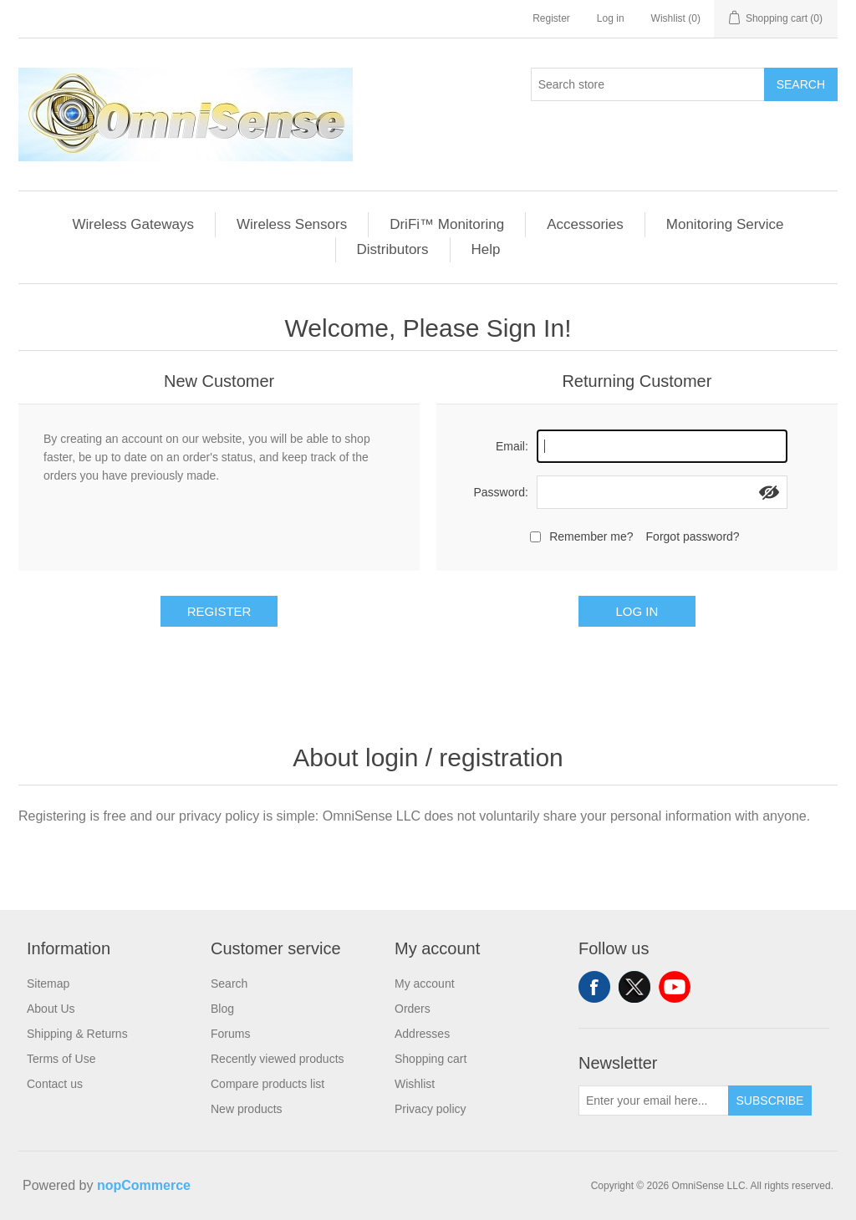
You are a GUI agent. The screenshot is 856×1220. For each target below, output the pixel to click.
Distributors (393, 249)
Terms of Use (61, 1058)
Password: (500, 492)
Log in (610, 18)
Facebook (594, 987)
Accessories (585, 224)
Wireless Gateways (132, 224)
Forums (230, 1033)
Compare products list (267, 1083)
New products (247, 1109)
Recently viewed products (277, 1058)
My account (425, 983)
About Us (51, 1008)
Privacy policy (430, 1109)
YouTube (674, 987)
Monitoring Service (725, 224)
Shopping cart (430, 1058)
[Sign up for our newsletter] (653, 1100)
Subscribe (770, 1100)
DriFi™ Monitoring (447, 224)
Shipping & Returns (77, 1033)
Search (801, 84)
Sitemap (48, 983)
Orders (413, 1008)
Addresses (422, 1033)
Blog (222, 1008)
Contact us (55, 1083)
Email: (512, 446)
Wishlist (415, 1083)
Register (551, 18)
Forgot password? (693, 536)
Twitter (634, 987)
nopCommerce (144, 1185)
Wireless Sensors (292, 224)
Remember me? (591, 536)
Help (486, 249)
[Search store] (648, 84)
